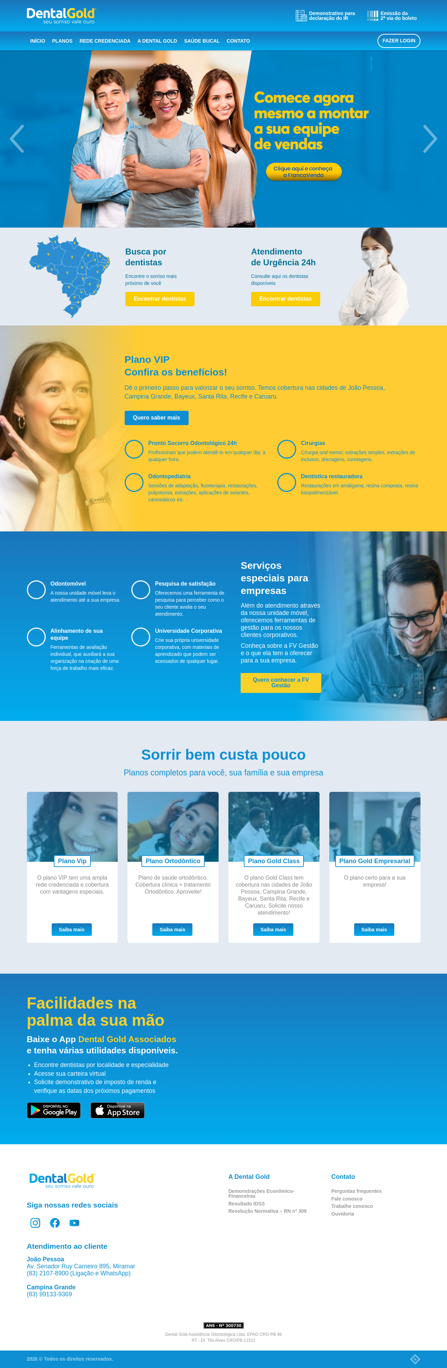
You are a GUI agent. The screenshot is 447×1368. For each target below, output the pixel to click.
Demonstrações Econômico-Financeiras (261, 1193)
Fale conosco (346, 1199)
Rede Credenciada (105, 41)
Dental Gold (61, 15)
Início (37, 41)
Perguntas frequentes (356, 1191)
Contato (238, 41)
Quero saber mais (156, 418)
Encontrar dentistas (160, 299)
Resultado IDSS (246, 1203)
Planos (62, 41)
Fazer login (398, 40)
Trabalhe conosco (352, 1206)
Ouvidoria (342, 1214)
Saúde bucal (202, 41)
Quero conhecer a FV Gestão (281, 682)
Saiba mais (72, 929)
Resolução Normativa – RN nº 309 (267, 1211)
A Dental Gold (157, 41)
